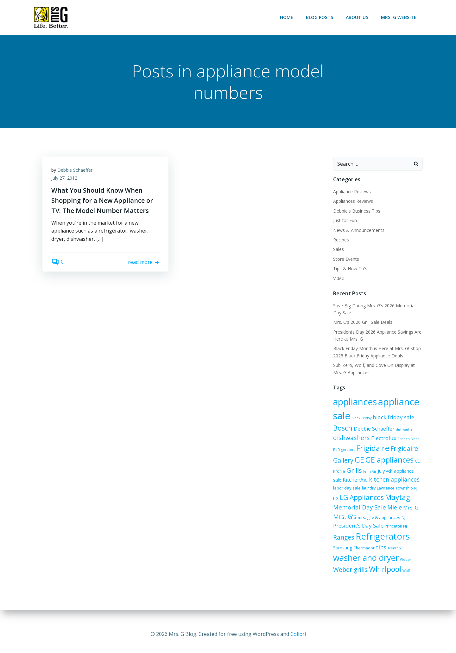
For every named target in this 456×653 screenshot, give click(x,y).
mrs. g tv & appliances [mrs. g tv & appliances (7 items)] (354, 519)
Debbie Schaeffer (75, 171)
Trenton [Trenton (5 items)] (373, 553)
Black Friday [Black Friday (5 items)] (361, 418)
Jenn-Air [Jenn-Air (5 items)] (369, 472)
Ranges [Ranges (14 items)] (378, 527)
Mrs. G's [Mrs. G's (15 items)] (402, 509)
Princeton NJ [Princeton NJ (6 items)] (356, 528)
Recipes (341, 240)
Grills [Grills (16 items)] (354, 470)
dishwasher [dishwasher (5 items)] (405, 429)
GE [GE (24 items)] (359, 459)
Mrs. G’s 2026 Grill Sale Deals (362, 322)
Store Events (346, 259)
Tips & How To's (350, 269)
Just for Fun (345, 221)
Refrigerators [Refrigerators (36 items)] (360, 539)
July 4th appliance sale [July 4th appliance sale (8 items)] (400, 471)
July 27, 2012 (65, 179)
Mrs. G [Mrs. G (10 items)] (381, 510)
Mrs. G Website (399, 17)
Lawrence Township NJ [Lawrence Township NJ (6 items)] (385, 490)
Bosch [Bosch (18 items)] (342, 427)
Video (338, 278)
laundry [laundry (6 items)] (357, 490)
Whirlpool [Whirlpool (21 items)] (349, 575)
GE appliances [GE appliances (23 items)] (389, 460)
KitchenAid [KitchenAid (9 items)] (345, 479)
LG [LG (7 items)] (410, 490)
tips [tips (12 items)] (360, 552)
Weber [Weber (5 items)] (376, 565)
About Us (357, 17)
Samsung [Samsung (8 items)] (398, 540)
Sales (338, 249)
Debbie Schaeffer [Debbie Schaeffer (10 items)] (373, 428)
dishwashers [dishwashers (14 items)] (351, 437)
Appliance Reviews (351, 192)
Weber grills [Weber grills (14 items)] (400, 564)
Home (287, 17)
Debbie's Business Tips (356, 211)
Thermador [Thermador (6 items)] (343, 553)
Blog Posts (319, 17)
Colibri (298, 634)
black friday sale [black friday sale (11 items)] (393, 417)
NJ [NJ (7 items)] (378, 519)
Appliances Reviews (353, 201)
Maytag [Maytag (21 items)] (380, 499)
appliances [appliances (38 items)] (355, 402)
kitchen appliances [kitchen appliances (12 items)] (384, 479)
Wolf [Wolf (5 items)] (370, 576)
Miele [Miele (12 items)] (365, 510)
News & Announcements (358, 230)
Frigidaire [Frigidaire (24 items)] (372, 448)
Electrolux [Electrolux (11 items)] (383, 438)
